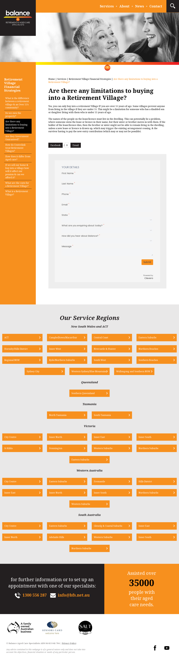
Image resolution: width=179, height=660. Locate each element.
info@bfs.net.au (74, 595)
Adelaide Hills (56, 537)
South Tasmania (102, 415)
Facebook (55, 145)
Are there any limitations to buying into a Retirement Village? (16, 126)
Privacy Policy (69, 643)
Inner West (55, 348)
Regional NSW (12, 360)
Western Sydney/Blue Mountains (88, 371)
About (124, 6)
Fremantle (99, 481)
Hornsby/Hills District (16, 348)
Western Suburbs (103, 448)
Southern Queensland (83, 393)
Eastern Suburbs (147, 337)
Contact (155, 6)
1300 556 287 (35, 595)
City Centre (10, 437)
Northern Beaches (148, 348)
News (139, 6)
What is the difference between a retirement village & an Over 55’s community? (17, 103)
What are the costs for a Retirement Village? (17, 184)
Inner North (55, 437)
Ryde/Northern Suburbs (62, 360)
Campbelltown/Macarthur (63, 337)
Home (51, 79)
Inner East (99, 437)
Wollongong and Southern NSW (133, 371)
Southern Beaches (148, 360)
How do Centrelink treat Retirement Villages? (15, 148)
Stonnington (55, 448)
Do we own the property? (13, 114)
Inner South (145, 437)
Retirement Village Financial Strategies (90, 79)
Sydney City (33, 371)
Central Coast (101, 337)
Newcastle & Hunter (105, 348)
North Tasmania (57, 415)
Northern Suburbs (148, 448)
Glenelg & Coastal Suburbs (108, 525)
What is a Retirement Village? (16, 193)
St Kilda (8, 448)
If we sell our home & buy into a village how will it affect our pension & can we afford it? (17, 171)
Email (76, 145)
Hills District (145, 481)
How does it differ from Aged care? (17, 158)
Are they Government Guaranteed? (17, 138)
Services (107, 6)
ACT (6, 337)
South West (100, 360)
